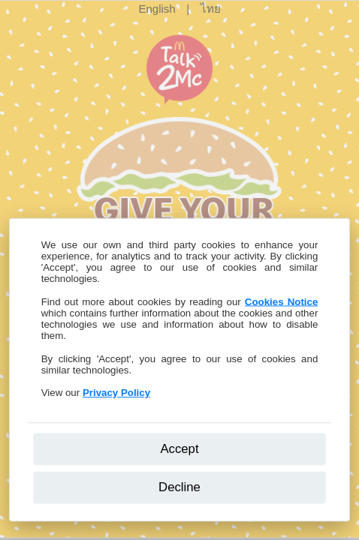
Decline (179, 487)
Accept (179, 448)
